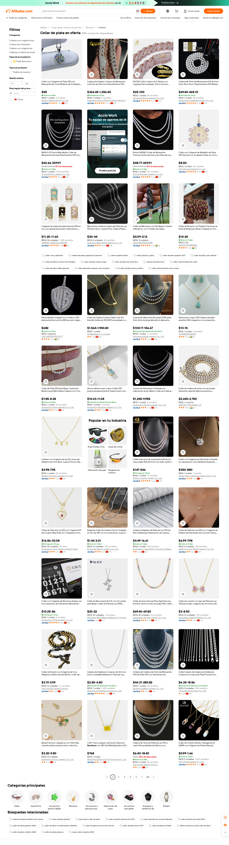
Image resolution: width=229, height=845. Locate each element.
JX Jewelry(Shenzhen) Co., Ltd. (192, 691)
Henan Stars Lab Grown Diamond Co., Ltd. (197, 476)
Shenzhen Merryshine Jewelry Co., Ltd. (104, 243)
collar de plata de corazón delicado (156, 819)
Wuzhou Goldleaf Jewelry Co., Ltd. (148, 688)
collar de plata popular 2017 (172, 255)
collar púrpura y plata (143, 255)
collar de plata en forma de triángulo (58, 262)
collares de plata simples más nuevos (26, 819)
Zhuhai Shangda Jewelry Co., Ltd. (148, 174)
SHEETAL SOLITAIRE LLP (190, 405)
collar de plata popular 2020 (22, 825)
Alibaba (43, 27)
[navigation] (22, 402)
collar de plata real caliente (203, 255)
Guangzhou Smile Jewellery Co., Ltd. (57, 407)
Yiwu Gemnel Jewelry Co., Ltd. (192, 169)
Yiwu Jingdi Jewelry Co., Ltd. (191, 762)
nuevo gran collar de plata (88, 819)
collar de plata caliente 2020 (22, 832)
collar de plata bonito (117, 255)
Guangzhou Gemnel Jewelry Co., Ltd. (149, 617)
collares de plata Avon (153, 262)
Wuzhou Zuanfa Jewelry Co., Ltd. (147, 478)
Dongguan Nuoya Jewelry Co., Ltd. (148, 98)
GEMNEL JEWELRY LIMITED (54, 243)
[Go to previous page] (107, 777)
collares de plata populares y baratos (85, 255)
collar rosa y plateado (52, 255)
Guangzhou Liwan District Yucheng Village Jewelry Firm (153, 549)
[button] (137, 11)
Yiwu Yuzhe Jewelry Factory (145, 764)
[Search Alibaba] (87, 11)
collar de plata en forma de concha (98, 825)
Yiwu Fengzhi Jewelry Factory (54, 688)
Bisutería (90, 27)
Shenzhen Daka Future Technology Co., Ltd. (106, 759)
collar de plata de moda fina (125, 262)
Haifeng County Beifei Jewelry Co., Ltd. (196, 549)
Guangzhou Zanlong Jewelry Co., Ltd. (149, 405)
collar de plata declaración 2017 (120, 819)
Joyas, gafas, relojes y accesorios (66, 27)
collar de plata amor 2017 (131, 825)
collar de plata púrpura (53, 832)
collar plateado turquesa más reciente (92, 268)
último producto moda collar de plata (193, 825)
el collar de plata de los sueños (129, 268)
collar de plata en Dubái (160, 825)
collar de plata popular (59, 819)
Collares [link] (102, 27)
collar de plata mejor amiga (93, 262)
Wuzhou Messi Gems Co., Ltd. (54, 100)
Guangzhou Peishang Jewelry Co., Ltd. (104, 407)
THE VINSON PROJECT (52, 336)
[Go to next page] (153, 777)
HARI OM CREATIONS (143, 243)
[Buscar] (147, 11)
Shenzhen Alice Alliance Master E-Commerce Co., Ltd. (107, 617)
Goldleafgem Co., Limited (98, 334)
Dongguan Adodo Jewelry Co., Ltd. (148, 336)
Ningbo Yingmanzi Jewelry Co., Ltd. (57, 476)
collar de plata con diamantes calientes (59, 825)
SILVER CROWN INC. (188, 245)
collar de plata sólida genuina (55, 268)
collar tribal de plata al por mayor (164, 268)
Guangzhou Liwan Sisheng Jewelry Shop (59, 549)
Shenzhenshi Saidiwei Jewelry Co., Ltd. (196, 100)
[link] (225, 817)
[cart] (177, 11)
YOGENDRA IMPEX (187, 334)
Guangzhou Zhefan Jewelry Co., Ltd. (195, 617)
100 (147, 777)
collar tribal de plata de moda (183, 262)
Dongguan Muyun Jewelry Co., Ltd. (103, 549)
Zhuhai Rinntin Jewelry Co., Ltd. (55, 174)
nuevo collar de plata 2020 (81, 832)
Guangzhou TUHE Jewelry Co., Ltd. (57, 620)
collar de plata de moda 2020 (191, 819)
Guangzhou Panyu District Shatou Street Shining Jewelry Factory (107, 100)
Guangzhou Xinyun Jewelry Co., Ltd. (57, 759)
